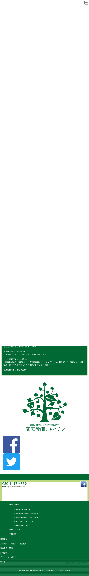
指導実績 (3, 539)
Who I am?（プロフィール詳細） (13, 544)
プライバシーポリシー (9, 557)
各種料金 (13, 534)
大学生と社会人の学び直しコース (26, 517)
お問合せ (3, 553)
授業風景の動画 (6, 548)
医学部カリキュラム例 (22, 525)
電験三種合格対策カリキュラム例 (26, 514)
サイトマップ (5, 562)
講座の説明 (14, 504)
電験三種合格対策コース (23, 509)
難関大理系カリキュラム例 (23, 521)
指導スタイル (14, 529)
